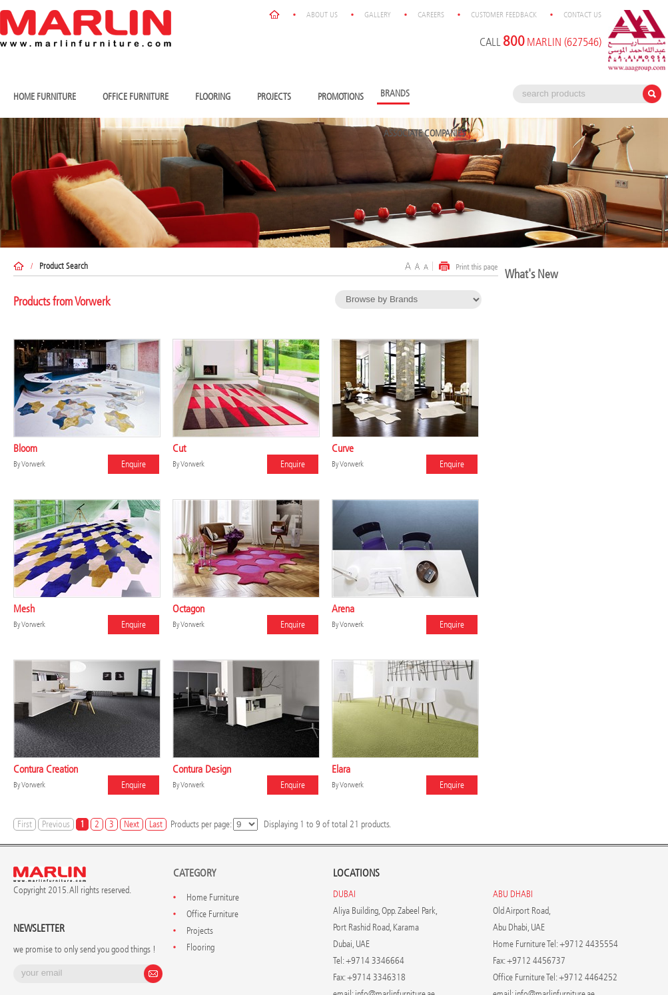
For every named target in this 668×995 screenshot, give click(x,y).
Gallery (377, 14)
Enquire (133, 464)
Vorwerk (33, 464)
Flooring (216, 97)
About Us (322, 14)
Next (131, 824)
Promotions (341, 96)
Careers (431, 14)
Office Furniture (139, 97)
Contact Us (582, 14)
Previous (56, 824)
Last (156, 824)
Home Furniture (48, 97)
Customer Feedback (504, 14)
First (24, 824)
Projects (277, 97)
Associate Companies (425, 133)
